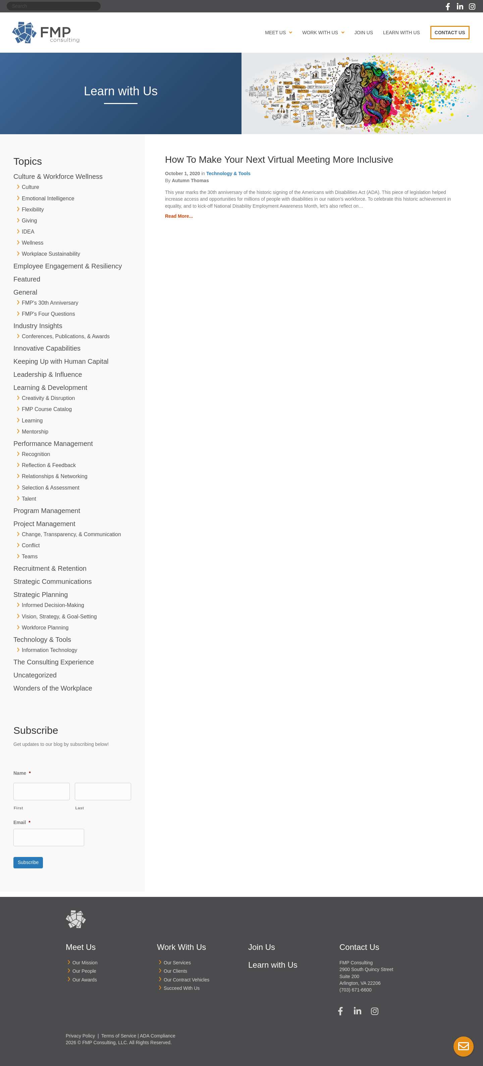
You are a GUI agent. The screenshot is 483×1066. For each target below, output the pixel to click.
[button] (447, 6)
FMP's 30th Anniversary (50, 303)
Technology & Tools (42, 639)
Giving (29, 220)
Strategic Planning (40, 594)
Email (22, 821)
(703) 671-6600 (355, 986)
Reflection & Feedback (49, 465)
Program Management (46, 510)
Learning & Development (50, 387)
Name (22, 772)
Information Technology (49, 650)
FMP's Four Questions (48, 314)
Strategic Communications (52, 581)
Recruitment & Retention (50, 568)
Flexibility (33, 209)
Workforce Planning (45, 627)
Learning (32, 420)
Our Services (177, 959)
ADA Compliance (157, 1032)
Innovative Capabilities (46, 348)
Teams (30, 556)
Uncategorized (35, 675)
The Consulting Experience (53, 662)
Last (79, 807)
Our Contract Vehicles (186, 976)
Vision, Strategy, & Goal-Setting (59, 616)
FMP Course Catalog (47, 409)
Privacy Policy (80, 1032)
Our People (84, 967)
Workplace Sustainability (51, 254)
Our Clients (175, 967)
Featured (26, 279)
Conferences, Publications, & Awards (66, 336)
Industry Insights (37, 325)
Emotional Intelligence (48, 198)
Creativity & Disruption (48, 398)
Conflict (31, 545)
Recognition (36, 454)
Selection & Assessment (50, 488)
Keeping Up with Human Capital (61, 361)
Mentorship (35, 432)
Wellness (33, 243)
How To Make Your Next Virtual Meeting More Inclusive (279, 159)
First (18, 807)
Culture (30, 187)
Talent (29, 499)
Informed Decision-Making (53, 605)
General (25, 292)
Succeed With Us (182, 984)
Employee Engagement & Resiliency (67, 266)
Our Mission (85, 959)
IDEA (28, 232)
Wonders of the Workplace (52, 688)
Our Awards (84, 976)
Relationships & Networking (55, 476)
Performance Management (53, 443)
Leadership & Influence (47, 374)
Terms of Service (118, 1032)
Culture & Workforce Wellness (58, 176)
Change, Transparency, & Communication (71, 534)
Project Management (44, 523)
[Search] (54, 6)
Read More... (179, 216)
